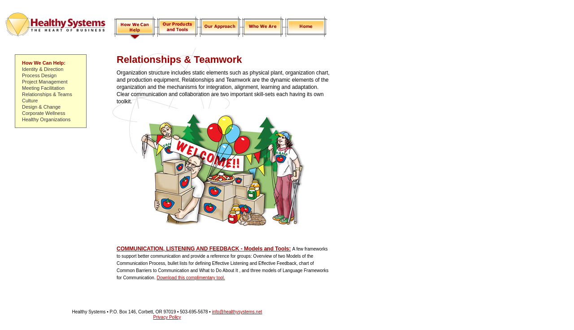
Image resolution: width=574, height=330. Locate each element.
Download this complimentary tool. (191, 277)
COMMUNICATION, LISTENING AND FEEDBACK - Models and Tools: (204, 249)
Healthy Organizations (46, 119)
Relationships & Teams (47, 94)
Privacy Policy (167, 317)
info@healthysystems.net (237, 311)
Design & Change (41, 107)
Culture (30, 100)
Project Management (45, 81)
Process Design (39, 75)
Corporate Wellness (43, 113)
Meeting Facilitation (43, 88)
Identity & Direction (42, 69)
